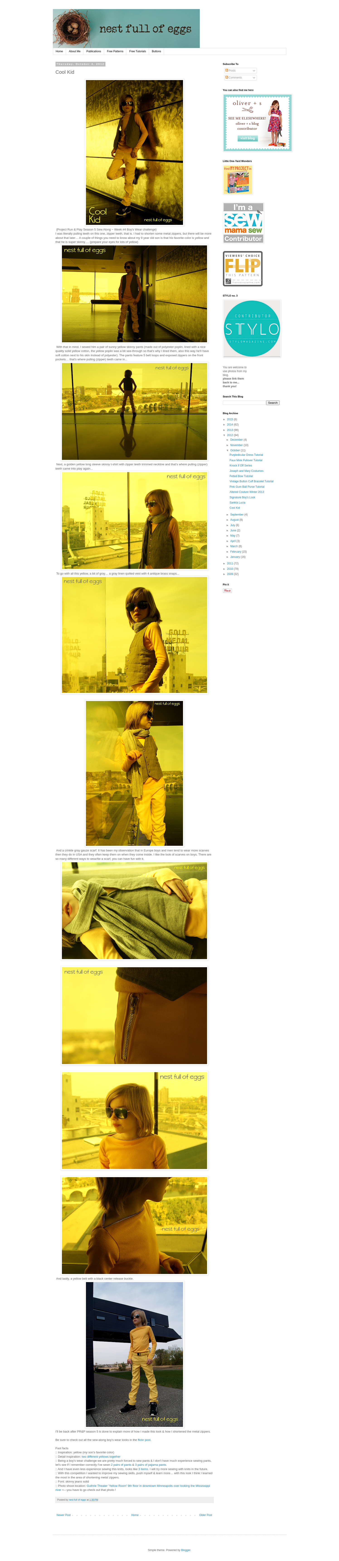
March (234, 546)
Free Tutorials (137, 51)
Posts (230, 70)
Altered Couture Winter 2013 (246, 492)
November (237, 445)
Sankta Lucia (237, 502)
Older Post (205, 1515)
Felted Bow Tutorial (241, 476)
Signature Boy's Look (242, 497)
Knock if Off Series (240, 465)
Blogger (185, 1550)
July (233, 525)
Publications (93, 51)
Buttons (156, 51)
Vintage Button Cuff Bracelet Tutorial (251, 481)
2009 (230, 574)
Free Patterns (115, 51)
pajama (153, 1464)
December (237, 439)
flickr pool (144, 1440)
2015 (230, 419)
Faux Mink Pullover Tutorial (245, 460)
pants (162, 1464)
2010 (230, 568)
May (233, 535)
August (234, 519)
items (144, 1469)
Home (59, 51)
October (235, 450)
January (235, 556)
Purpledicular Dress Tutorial (246, 454)
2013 (230, 430)
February (236, 551)
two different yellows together (101, 1456)
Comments (233, 77)
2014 (230, 424)
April (233, 541)
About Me (74, 51)
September (237, 514)
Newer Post (64, 1515)
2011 (230, 563)
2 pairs (115, 1464)
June (233, 530)
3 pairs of (141, 1464)
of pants (126, 1464)
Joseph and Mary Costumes (246, 471)
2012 (230, 435)
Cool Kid (234, 507)
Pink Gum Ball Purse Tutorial (246, 486)
